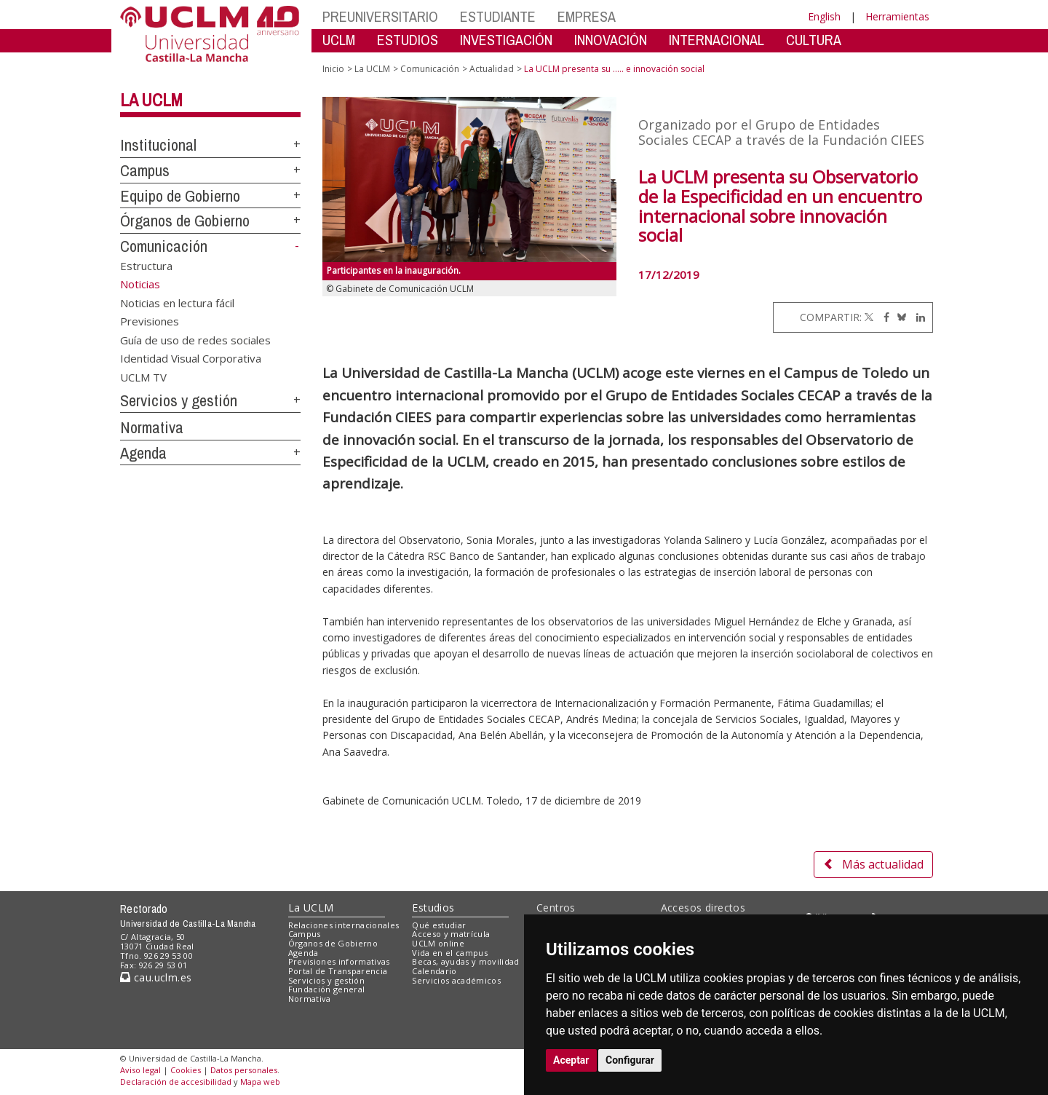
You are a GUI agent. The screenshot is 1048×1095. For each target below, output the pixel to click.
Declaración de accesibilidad (175, 1081)
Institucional (158, 145)
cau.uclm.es (155, 977)
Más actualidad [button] (873, 864)
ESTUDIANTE (498, 16)
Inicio (333, 69)
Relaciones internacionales (344, 925)
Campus (145, 170)
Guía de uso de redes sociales (195, 339)
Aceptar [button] (571, 1060)
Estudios (433, 907)
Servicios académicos (456, 980)
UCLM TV (143, 376)
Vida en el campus (450, 952)
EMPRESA (586, 16)
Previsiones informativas (339, 961)
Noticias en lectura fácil (177, 302)
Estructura (146, 265)
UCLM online (438, 943)
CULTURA (813, 40)
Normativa (151, 427)
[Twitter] (869, 317)
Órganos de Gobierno (185, 221)
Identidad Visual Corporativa (190, 358)
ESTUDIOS (407, 40)
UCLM (338, 40)
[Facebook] (882, 317)
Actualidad (491, 69)
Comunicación (163, 246)
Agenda (143, 453)
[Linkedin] (917, 317)
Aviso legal (140, 1069)
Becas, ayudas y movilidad (465, 961)
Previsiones (149, 321)
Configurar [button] (630, 1060)
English (824, 16)
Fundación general (326, 989)
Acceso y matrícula (451, 933)
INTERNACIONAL (716, 40)
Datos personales (243, 1069)
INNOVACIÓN (610, 40)
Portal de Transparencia (338, 970)
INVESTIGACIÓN (506, 40)
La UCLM (151, 99)
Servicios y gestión (178, 400)
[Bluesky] (899, 317)
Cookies (185, 1069)
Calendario (434, 970)
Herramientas (897, 16)
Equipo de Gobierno (180, 196)
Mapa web (260, 1081)
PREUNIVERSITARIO (380, 16)
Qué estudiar (439, 925)
